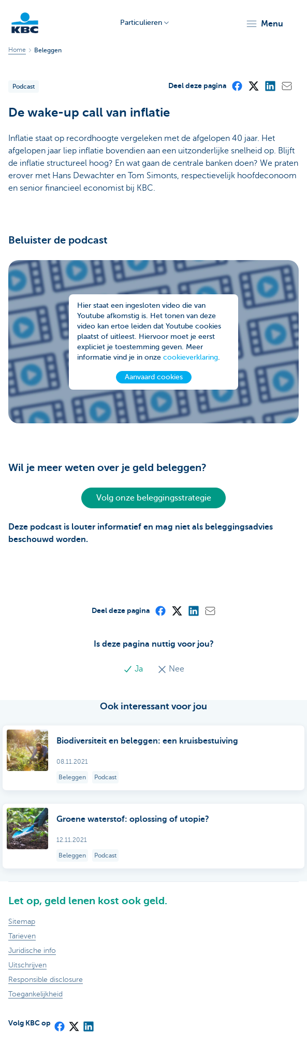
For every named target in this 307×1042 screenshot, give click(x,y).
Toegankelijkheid (35, 994)
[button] (264, 24)
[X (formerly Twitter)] (253, 85)
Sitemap (21, 921)
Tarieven (22, 936)
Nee (170, 669)
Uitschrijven (27, 965)
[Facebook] (236, 85)
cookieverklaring (190, 357)
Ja (134, 669)
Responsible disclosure (45, 979)
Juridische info (32, 950)
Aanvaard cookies (154, 377)
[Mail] (286, 85)
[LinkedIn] (270, 85)
